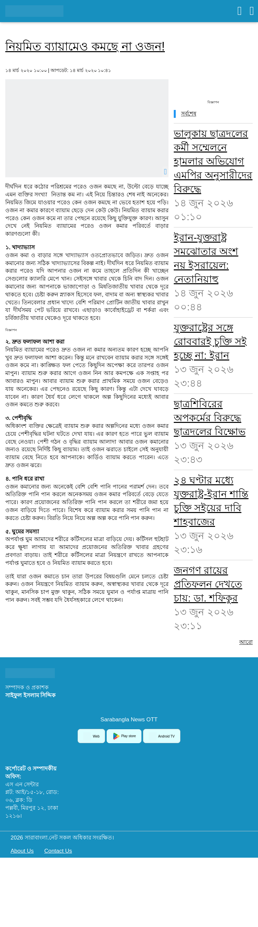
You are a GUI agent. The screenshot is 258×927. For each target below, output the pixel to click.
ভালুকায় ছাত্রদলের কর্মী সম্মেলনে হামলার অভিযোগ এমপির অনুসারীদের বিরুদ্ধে (213, 161)
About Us (22, 851)
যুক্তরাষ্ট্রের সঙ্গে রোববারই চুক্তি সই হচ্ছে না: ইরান (210, 341)
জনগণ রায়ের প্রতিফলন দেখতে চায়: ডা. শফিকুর (208, 584)
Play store (124, 736)
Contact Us (58, 851)
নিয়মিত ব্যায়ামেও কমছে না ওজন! (85, 46)
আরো (246, 642)
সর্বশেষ (188, 114)
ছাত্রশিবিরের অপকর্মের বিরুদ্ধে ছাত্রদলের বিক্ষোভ (209, 417)
